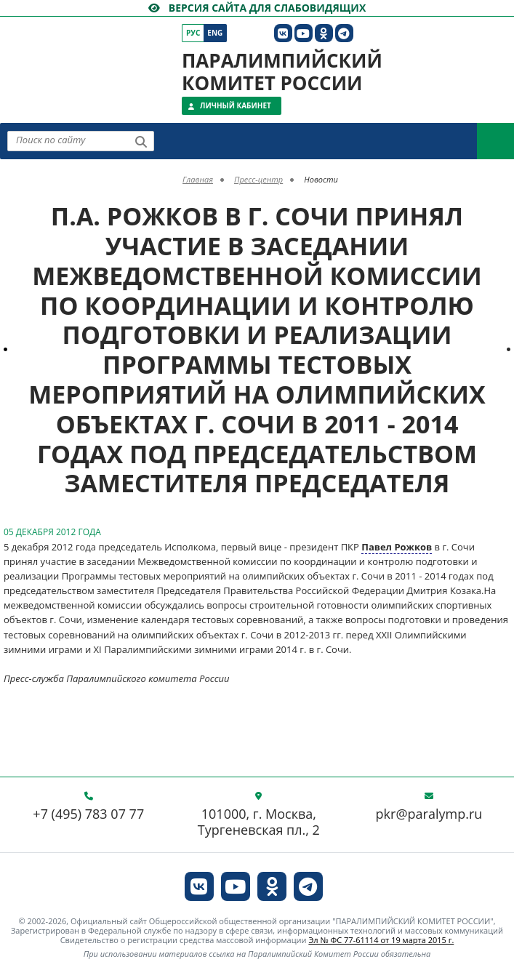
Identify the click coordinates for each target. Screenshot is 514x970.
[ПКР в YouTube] (303, 33)
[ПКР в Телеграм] (344, 33)
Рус (193, 33)
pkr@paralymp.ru (429, 814)
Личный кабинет (235, 105)
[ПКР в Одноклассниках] (324, 33)
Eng (214, 33)
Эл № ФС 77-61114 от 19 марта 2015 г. (381, 939)
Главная (197, 179)
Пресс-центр (258, 179)
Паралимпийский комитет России (282, 71)
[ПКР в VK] (283, 33)
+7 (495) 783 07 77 (88, 814)
